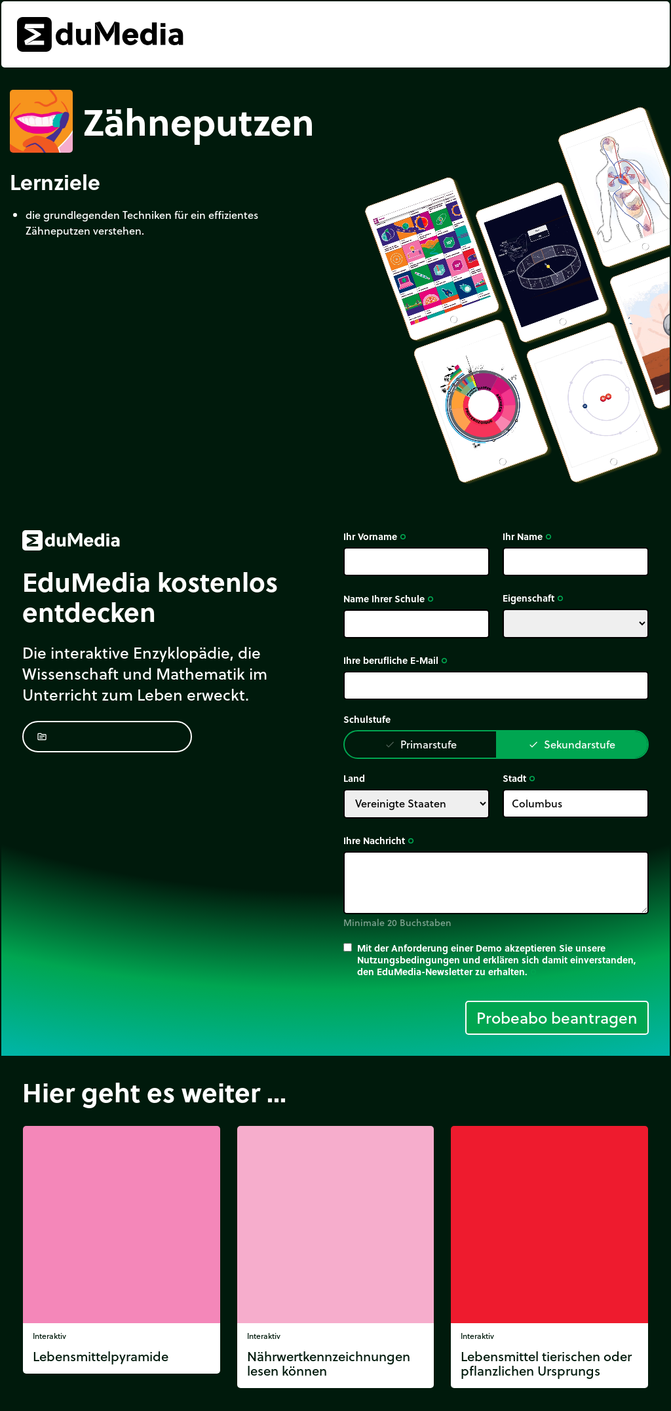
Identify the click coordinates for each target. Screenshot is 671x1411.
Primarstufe (421, 744)
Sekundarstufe (571, 744)
